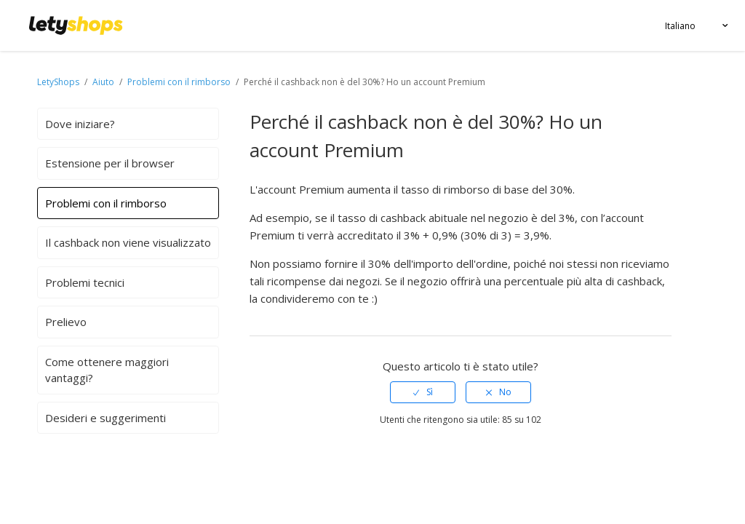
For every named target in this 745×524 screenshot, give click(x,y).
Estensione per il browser (110, 163)
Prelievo (66, 321)
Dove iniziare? (80, 123)
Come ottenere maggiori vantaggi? (107, 370)
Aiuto (104, 82)
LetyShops (58, 82)
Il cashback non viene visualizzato (128, 242)
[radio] (422, 392)
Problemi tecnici (84, 282)
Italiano (680, 26)
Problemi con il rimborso (179, 82)
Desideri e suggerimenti (105, 417)
